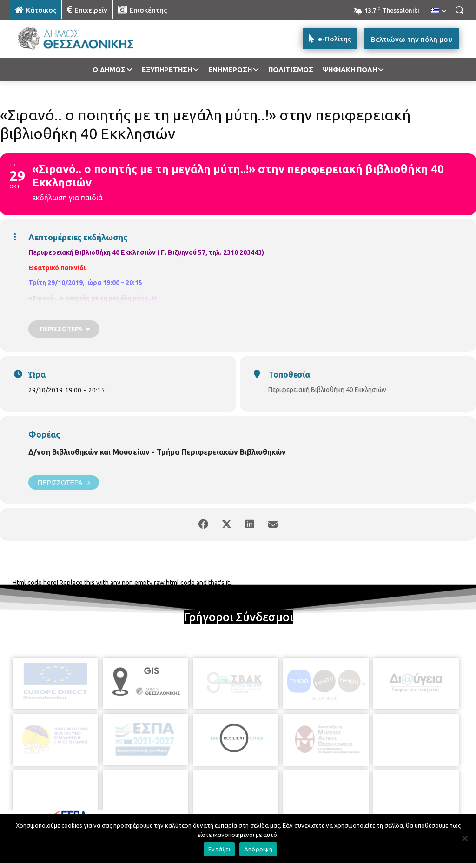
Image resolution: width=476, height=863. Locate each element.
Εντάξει (219, 849)
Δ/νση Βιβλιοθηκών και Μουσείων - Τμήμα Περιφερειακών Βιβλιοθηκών (157, 452)
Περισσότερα (64, 482)
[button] (459, 9)
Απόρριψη (258, 849)
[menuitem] (438, 11)
